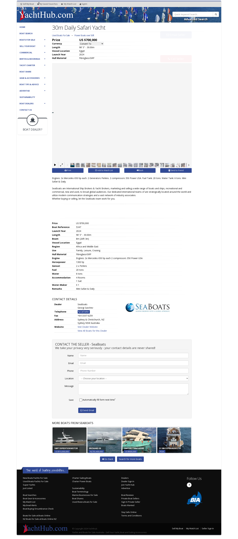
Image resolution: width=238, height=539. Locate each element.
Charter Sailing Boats (81, 478)
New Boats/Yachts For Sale (35, 478)
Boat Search (26, 33)
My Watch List (29, 502)
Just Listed (27, 488)
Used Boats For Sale (61, 35)
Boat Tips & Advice (29, 84)
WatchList (68, 4)
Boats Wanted (127, 505)
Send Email (87, 410)
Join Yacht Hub (127, 485)
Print (68, 170)
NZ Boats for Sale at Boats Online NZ (40, 519)
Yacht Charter (27, 65)
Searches (47, 4)
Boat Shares (78, 498)
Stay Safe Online (129, 512)
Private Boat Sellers (130, 498)
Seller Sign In (208, 528)
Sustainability (27, 97)
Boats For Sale (27, 40)
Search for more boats (130, 459)
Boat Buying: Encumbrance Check (38, 508)
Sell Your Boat (27, 46)
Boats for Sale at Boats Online (36, 515)
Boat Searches (29, 495)
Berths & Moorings (30, 59)
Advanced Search (195, 19)
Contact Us (26, 110)
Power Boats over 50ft (84, 35)
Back (140, 170)
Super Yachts (29, 485)
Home (22, 27)
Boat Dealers (26, 103)
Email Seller (175, 42)
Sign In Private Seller (130, 502)
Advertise (25, 90)
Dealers (125, 478)
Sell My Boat (27, 4)
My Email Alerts (30, 505)
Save (71, 399)
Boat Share (25, 71)
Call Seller (176, 52)
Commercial (26, 52)
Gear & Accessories (30, 78)
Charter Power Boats (81, 481)
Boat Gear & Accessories (34, 498)
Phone (70, 370)
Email (71, 363)
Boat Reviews (127, 495)
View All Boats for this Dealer (92, 330)
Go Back (107, 459)
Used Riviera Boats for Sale (84, 502)
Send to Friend (176, 170)
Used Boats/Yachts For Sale (35, 481)
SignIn (83, 4)
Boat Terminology (80, 491)
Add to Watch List (104, 170)
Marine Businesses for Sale (85, 495)
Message (69, 386)
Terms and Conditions (131, 515)
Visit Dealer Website (88, 326)
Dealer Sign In (127, 481)
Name (70, 355)
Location (69, 378)
